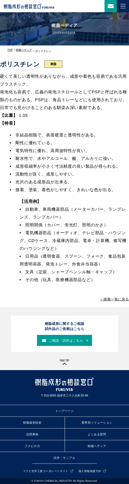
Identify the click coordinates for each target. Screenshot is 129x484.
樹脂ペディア (24, 49)
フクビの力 (32, 446)
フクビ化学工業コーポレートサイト (45, 471)
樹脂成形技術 (32, 422)
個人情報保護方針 (90, 471)
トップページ (64, 411)
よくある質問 (97, 434)
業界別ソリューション (97, 422)
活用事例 (32, 434)
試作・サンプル (64, 458)
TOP (10, 49)
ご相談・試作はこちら (66, 340)
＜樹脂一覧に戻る (114, 299)
